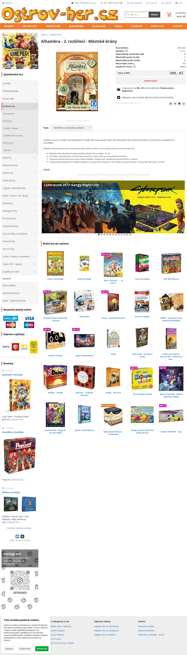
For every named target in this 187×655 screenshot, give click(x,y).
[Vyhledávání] (137, 15)
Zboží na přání (54, 639)
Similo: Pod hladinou (84, 430)
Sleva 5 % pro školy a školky (60, 643)
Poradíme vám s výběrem (59, 626)
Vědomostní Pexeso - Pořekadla (113, 433)
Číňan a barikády (55, 279)
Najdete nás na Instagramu (106, 630)
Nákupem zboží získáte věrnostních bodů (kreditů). (148, 97)
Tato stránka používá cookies (21, 620)
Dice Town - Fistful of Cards (142, 355)
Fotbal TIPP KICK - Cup (171, 432)
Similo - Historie (113, 392)
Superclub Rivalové (84, 355)
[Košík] (176, 15)
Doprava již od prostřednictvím (148, 89)
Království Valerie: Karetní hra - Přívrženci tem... (171, 356)
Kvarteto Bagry (142, 316)
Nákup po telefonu (55, 635)
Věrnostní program (56, 630)
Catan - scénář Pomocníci (113, 318)
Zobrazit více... (17, 419)
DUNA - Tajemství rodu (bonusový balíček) (171, 319)
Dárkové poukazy (146, 630)
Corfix (182, 50)
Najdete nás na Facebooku (106, 626)
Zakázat (9, 648)
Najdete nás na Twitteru (105, 635)
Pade (113, 354)
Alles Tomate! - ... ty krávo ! (113, 281)
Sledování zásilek (146, 626)
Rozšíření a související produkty (69, 128)
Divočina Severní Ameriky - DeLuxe (55, 319)
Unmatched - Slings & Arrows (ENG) (55, 431)
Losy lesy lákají (142, 279)
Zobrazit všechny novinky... (20, 528)
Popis (46, 128)
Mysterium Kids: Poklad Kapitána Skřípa (171, 395)
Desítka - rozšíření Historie (84, 394)
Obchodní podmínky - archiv (151, 635)
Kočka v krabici (55, 355)
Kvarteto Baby (84, 279)
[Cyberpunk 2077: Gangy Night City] (113, 209)
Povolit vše (42, 648)
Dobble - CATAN (55, 392)
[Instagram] (19, 580)
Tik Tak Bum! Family (142, 394)
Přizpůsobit (25, 648)
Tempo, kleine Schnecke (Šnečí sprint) (142, 431)
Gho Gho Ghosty (171, 279)
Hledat (154, 14)
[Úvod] (60, 14)
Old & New (84, 316)
